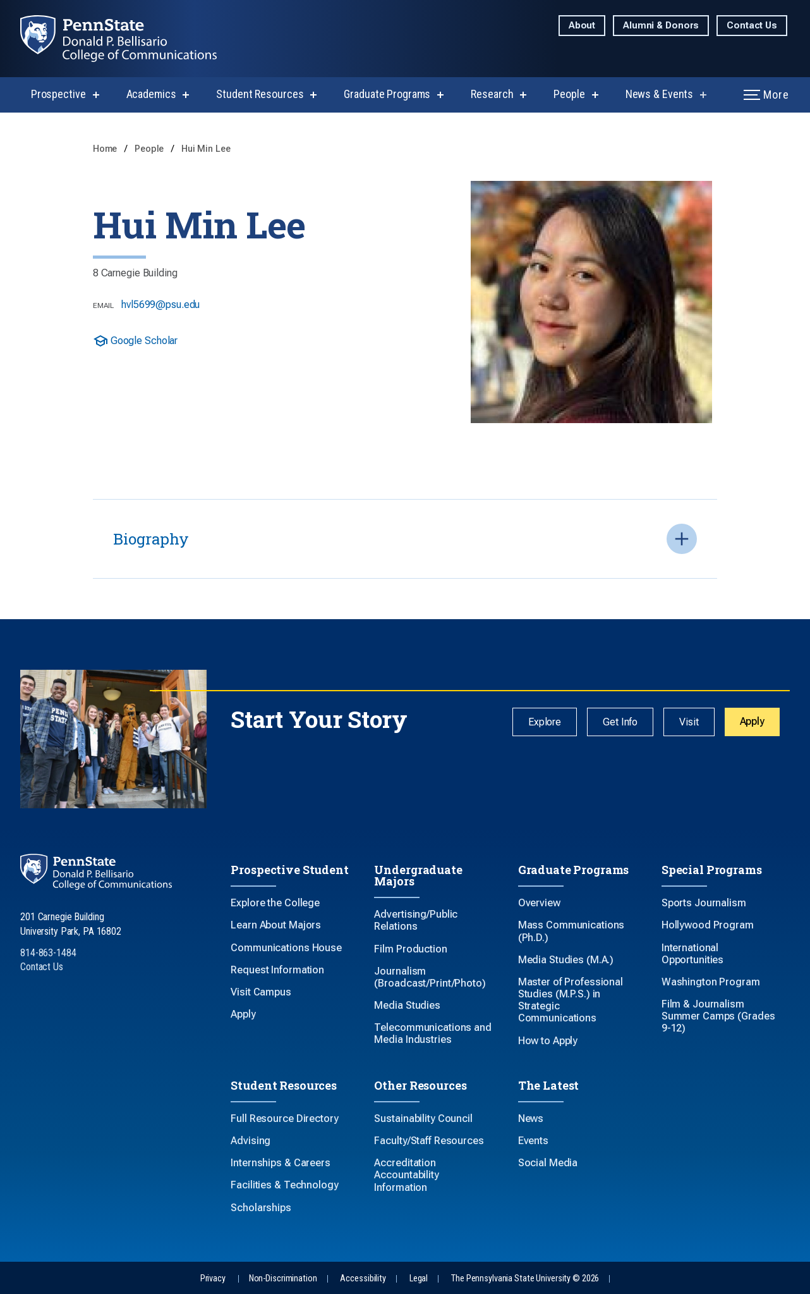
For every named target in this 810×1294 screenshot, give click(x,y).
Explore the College (275, 903)
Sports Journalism (704, 903)
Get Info (620, 722)
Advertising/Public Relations (415, 920)
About (582, 25)
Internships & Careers (280, 1163)
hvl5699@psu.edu (160, 305)
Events (533, 1141)
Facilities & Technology (284, 1185)
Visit (688, 722)
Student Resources (259, 94)
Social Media (548, 1163)
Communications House (286, 948)
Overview (539, 903)
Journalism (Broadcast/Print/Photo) (429, 977)
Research (492, 94)
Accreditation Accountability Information (406, 1175)
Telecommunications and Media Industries (432, 1033)
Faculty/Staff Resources (428, 1141)
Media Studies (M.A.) (566, 960)
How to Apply (548, 1041)
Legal (418, 1278)
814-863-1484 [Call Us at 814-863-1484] (48, 953)
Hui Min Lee (206, 149)
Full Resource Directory (284, 1118)
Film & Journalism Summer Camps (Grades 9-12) (718, 1016)
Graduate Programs (387, 94)
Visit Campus (261, 992)
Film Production (410, 949)
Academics (151, 94)
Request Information (277, 970)
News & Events (659, 94)
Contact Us (752, 25)
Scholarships (261, 1208)
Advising (250, 1141)
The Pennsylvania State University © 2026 (525, 1278)
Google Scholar (135, 340)
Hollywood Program (708, 925)
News (531, 1118)
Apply (752, 721)
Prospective (58, 94)
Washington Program (711, 982)
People (568, 94)
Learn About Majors (276, 925)
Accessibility (362, 1278)
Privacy (213, 1278)
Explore (544, 722)
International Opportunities (692, 954)
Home (106, 149)
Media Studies (407, 1005)
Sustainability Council (423, 1118)
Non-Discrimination (283, 1278)
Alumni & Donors (661, 25)
